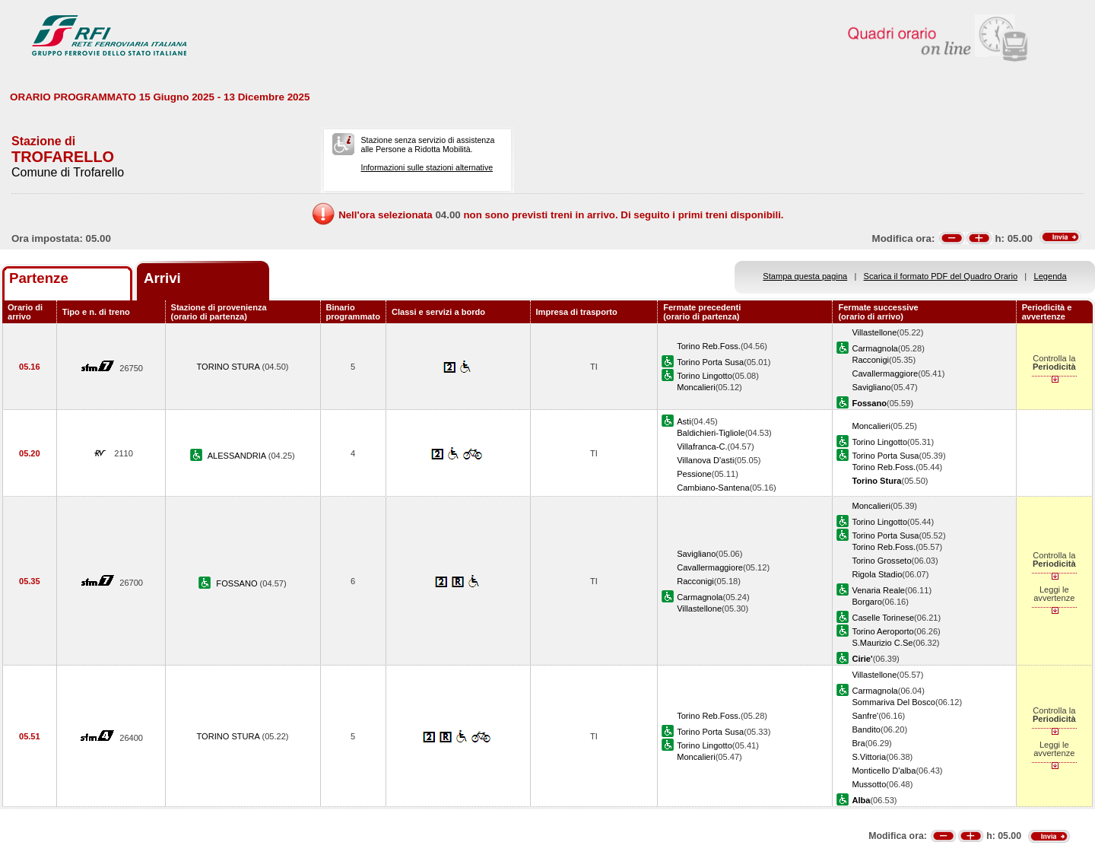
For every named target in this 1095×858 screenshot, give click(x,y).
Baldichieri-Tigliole (710, 432)
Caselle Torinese (883, 617)
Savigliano (871, 387)
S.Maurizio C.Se (882, 642)
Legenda (1050, 276)
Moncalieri (696, 387)
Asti (683, 421)
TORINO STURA (229, 366)
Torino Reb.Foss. (709, 346)
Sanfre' (865, 715)
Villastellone (874, 332)
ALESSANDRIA (238, 455)
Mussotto (869, 784)
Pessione (694, 473)
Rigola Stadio (877, 574)
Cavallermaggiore (885, 373)
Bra (858, 743)
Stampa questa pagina (805, 276)
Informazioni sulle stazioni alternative (426, 167)
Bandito (866, 729)
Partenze (38, 278)
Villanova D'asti (705, 460)
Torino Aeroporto (882, 631)
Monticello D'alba (884, 770)
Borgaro (866, 601)
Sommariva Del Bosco (893, 702)
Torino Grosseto (881, 560)
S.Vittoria (869, 756)
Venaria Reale (878, 590)
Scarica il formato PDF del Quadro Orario (941, 276)
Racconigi (870, 359)
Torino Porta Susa (710, 362)
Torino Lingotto (704, 375)
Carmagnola (874, 348)
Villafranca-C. (702, 446)
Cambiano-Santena (713, 487)
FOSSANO (237, 583)
